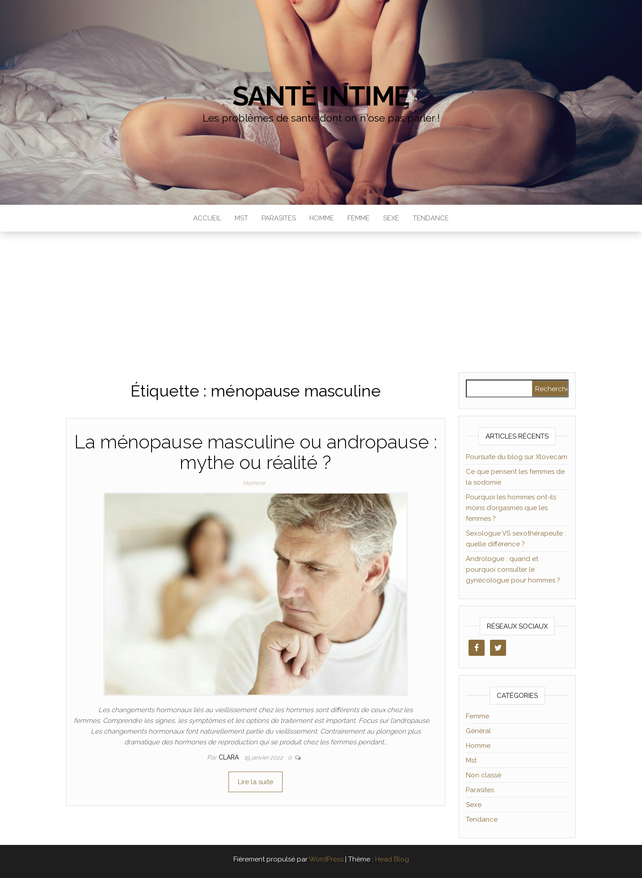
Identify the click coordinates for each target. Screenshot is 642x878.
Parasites (279, 218)
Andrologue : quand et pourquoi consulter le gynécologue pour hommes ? (513, 569)
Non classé (483, 775)
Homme (321, 218)
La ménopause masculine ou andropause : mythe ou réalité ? (255, 452)
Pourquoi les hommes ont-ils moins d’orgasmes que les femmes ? (511, 508)
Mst (241, 218)
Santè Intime (321, 96)
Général (478, 731)
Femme (358, 218)
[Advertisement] (321, 298)
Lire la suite (255, 782)
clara (230, 757)
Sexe (391, 218)
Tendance (431, 218)
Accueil (207, 218)
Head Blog (392, 859)
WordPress (326, 859)
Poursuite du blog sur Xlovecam (516, 457)
